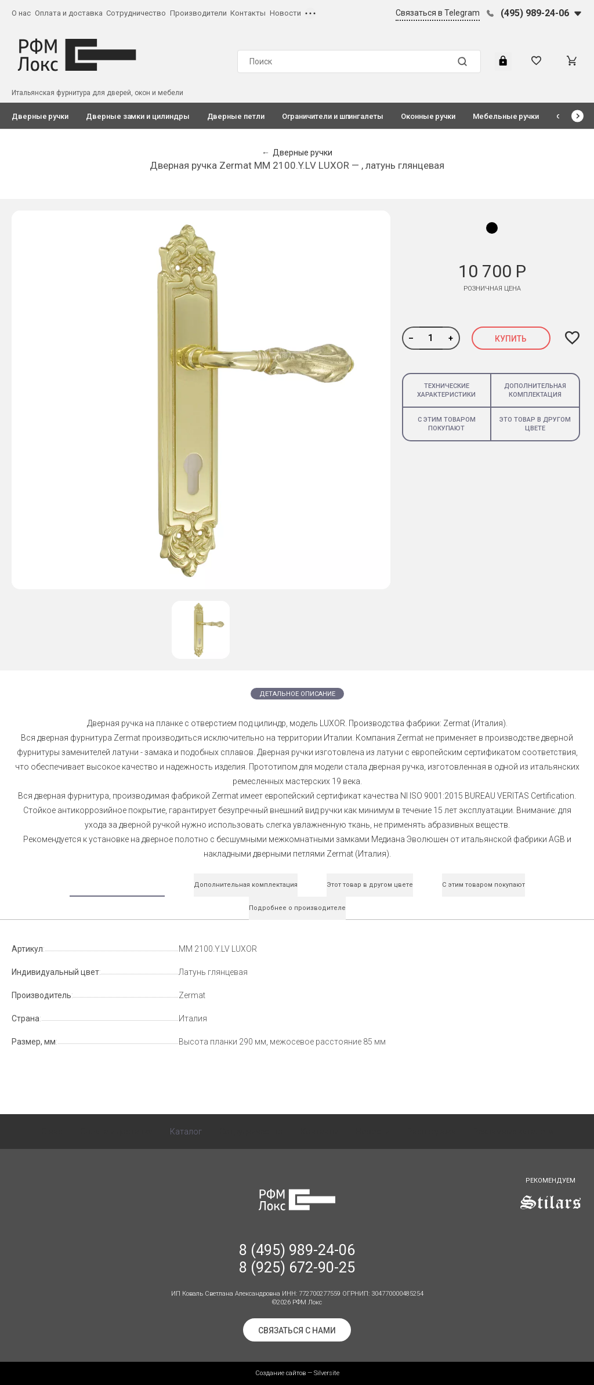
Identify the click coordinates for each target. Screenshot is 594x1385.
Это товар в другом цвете (535, 424)
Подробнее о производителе (297, 908)
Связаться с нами (297, 1330)
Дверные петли (236, 116)
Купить (511, 338)
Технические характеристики (446, 390)
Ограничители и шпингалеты (332, 116)
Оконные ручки (428, 116)
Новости (285, 13)
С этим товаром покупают (447, 424)
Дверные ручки (40, 116)
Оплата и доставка (69, 13)
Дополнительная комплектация (535, 390)
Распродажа (431, 1131)
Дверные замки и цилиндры (137, 116)
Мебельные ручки (506, 116)
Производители (198, 13)
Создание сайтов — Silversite (297, 1373)
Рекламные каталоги (513, 1131)
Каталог (186, 1131)
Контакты (248, 13)
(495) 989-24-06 (535, 13)
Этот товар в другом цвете (370, 885)
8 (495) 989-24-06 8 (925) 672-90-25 (297, 1259)
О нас (21, 13)
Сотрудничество (136, 13)
